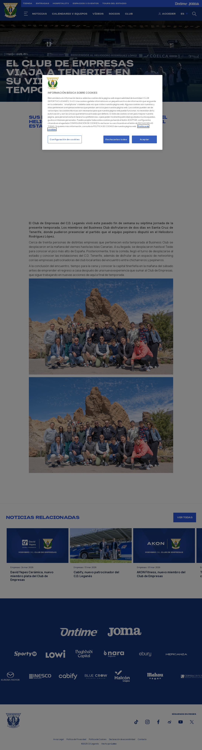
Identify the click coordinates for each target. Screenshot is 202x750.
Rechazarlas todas (116, 139)
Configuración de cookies (65, 139)
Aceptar (144, 139)
